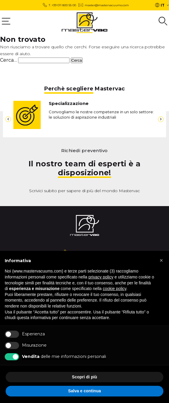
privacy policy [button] (101, 277)
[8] (161, 119)
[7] (8, 119)
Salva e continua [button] (84, 390)
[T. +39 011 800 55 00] (59, 5)
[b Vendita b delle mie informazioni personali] (12, 356)
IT (163, 5)
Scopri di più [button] (84, 377)
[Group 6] (163, 21)
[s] (44, 60)
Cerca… (8, 60)
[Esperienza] (12, 334)
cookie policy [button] (114, 288)
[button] (161, 260)
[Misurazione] (12, 345)
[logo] (84, 22)
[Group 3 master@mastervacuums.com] (103, 5)
